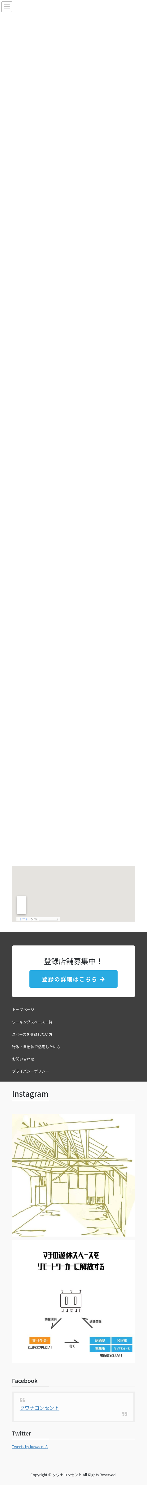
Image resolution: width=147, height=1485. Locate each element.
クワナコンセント (39, 1407)
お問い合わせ (23, 1058)
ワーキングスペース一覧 (32, 1021)
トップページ (23, 1009)
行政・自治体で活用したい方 (36, 1046)
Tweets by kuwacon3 (30, 1446)
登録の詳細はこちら (73, 979)
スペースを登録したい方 (32, 1034)
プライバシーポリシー (30, 1071)
